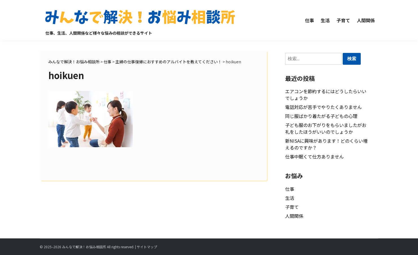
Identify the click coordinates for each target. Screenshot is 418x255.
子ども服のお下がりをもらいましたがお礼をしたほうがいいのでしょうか (325, 128)
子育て (343, 20)
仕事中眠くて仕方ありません (314, 156)
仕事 (309, 20)
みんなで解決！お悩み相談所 (84, 246)
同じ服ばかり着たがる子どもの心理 (321, 116)
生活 (325, 20)
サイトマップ (147, 246)
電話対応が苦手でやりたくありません (323, 107)
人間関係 (366, 20)
